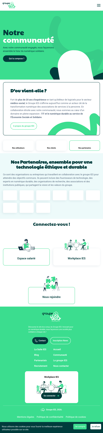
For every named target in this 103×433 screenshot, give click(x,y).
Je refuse (96, 426)
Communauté (60, 355)
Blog (36, 355)
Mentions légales (25, 417)
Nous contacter (61, 366)
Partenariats (40, 360)
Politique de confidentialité (50, 417)
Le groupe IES (60, 360)
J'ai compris (80, 426)
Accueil (57, 349)
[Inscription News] (60, 340)
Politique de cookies (76, 417)
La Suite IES (40, 349)
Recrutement (40, 366)
